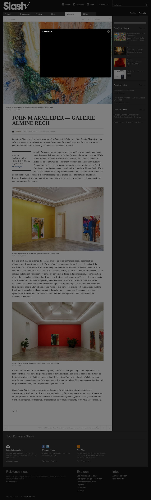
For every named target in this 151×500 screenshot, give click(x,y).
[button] (108, 31)
